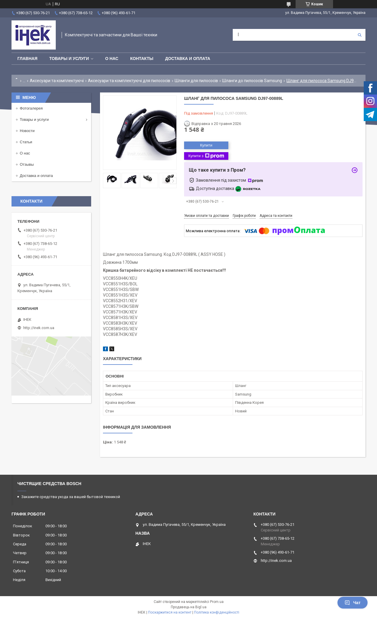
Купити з (206, 156)
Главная (27, 58)
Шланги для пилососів (196, 80)
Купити (206, 145)
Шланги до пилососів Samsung (252, 80)
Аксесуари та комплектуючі (57, 80)
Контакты (141, 58)
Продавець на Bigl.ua (188, 607)
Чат (352, 602)
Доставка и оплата (187, 58)
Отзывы (27, 164)
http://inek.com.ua (38, 328)
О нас (111, 58)
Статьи (26, 142)
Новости (27, 131)
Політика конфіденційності (216, 612)
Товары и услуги (69, 58)
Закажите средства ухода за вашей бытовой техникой (70, 497)
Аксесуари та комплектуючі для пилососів (129, 80)
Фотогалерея (31, 108)
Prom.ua (217, 602)
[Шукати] (359, 35)
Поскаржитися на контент (169, 612)
